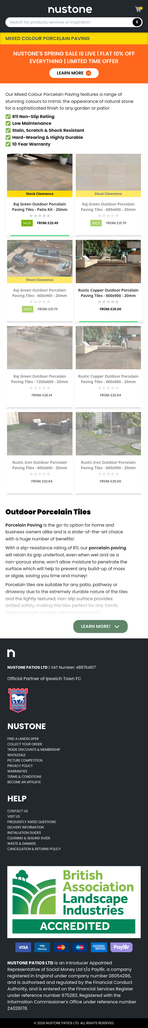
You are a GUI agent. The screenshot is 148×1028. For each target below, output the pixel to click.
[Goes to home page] (70, 9)
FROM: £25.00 (110, 309)
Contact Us (17, 811)
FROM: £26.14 (42, 395)
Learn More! (100, 626)
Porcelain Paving (23, 525)
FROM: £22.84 (110, 395)
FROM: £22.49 (47, 223)
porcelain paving (107, 548)
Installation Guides (24, 832)
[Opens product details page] (40, 175)
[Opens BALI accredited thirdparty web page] (73, 902)
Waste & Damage (21, 843)
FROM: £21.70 (116, 223)
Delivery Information (25, 827)
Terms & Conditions (24, 776)
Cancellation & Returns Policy (34, 849)
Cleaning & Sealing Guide (28, 838)
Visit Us (13, 816)
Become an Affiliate (24, 782)
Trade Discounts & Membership (33, 749)
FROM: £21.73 (48, 309)
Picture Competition (24, 760)
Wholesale (16, 755)
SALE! (27, 223)
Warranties (17, 771)
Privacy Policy (20, 765)
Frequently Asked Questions (31, 822)
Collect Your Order (24, 744)
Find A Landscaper (22, 738)
